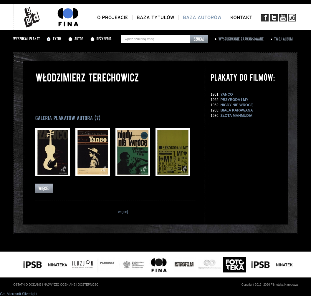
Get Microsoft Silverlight (18, 294)
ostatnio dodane (27, 284)
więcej (123, 212)
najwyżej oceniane (59, 284)
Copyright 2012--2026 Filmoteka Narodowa (269, 284)
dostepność (88, 284)
